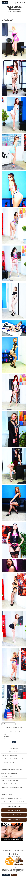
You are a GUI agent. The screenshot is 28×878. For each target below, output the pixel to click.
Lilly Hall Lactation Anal (7, 794)
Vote (14, 742)
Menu (5, 2)
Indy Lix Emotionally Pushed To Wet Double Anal (13, 801)
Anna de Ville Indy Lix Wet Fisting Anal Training (12, 751)
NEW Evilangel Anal (14, 820)
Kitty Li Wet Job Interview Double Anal (11, 766)
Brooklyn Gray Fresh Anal (7, 762)
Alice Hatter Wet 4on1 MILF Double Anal (11, 798)
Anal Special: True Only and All (14, 815)
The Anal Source (14, 8)
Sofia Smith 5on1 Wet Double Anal (10, 780)
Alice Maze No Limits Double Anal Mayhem (12, 791)
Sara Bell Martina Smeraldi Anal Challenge (11, 787)
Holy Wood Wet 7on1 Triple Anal (9, 755)
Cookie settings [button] (6, 874)
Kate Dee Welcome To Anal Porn (9, 784)
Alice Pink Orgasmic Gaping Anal (9, 773)
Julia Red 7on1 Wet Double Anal (9, 776)
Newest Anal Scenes (14, 810)
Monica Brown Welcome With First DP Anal (12, 759)
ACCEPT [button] (14, 874)
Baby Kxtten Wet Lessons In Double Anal (11, 769)
